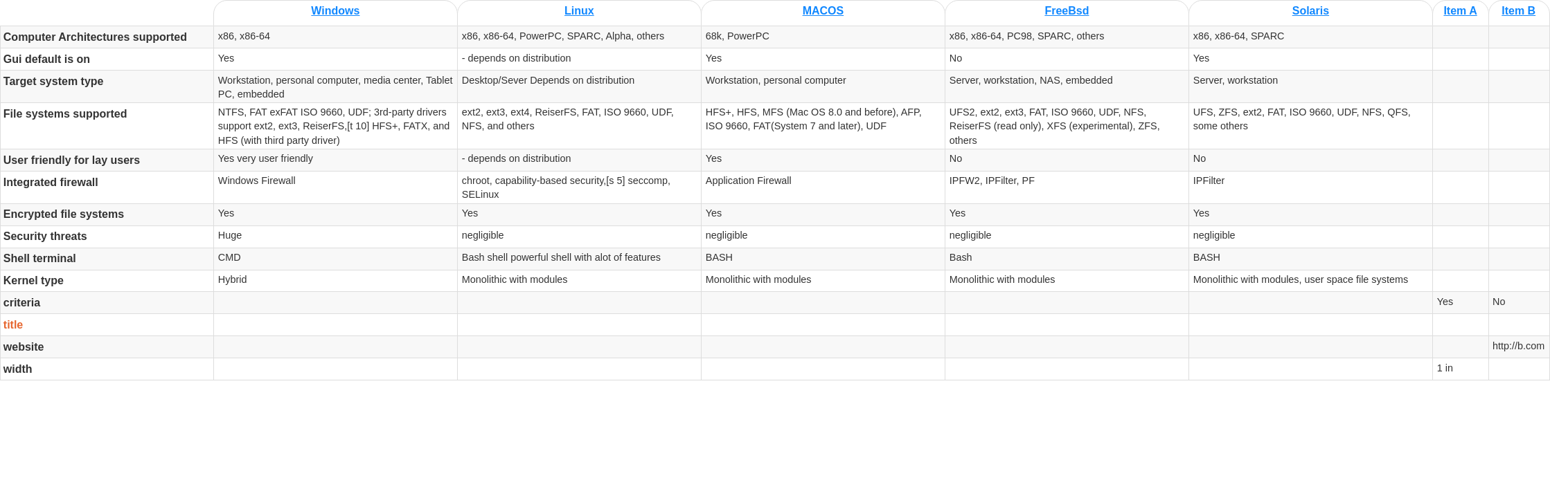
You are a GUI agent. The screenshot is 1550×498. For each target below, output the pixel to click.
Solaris (1310, 11)
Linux (579, 11)
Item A (1460, 11)
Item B (1518, 11)
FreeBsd (1066, 11)
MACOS (823, 11)
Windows (335, 11)
